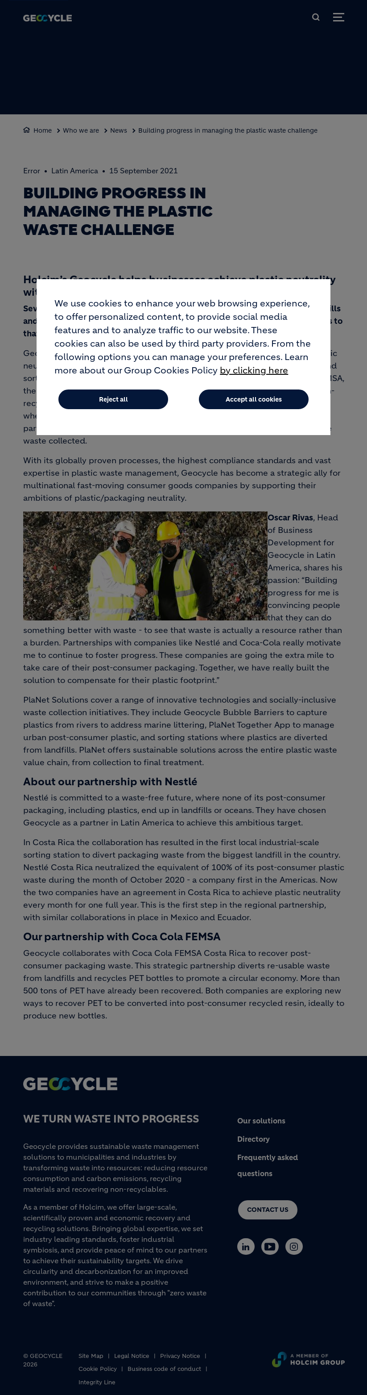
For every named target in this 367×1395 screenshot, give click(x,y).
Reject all (113, 399)
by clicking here (254, 370)
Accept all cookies (254, 399)
